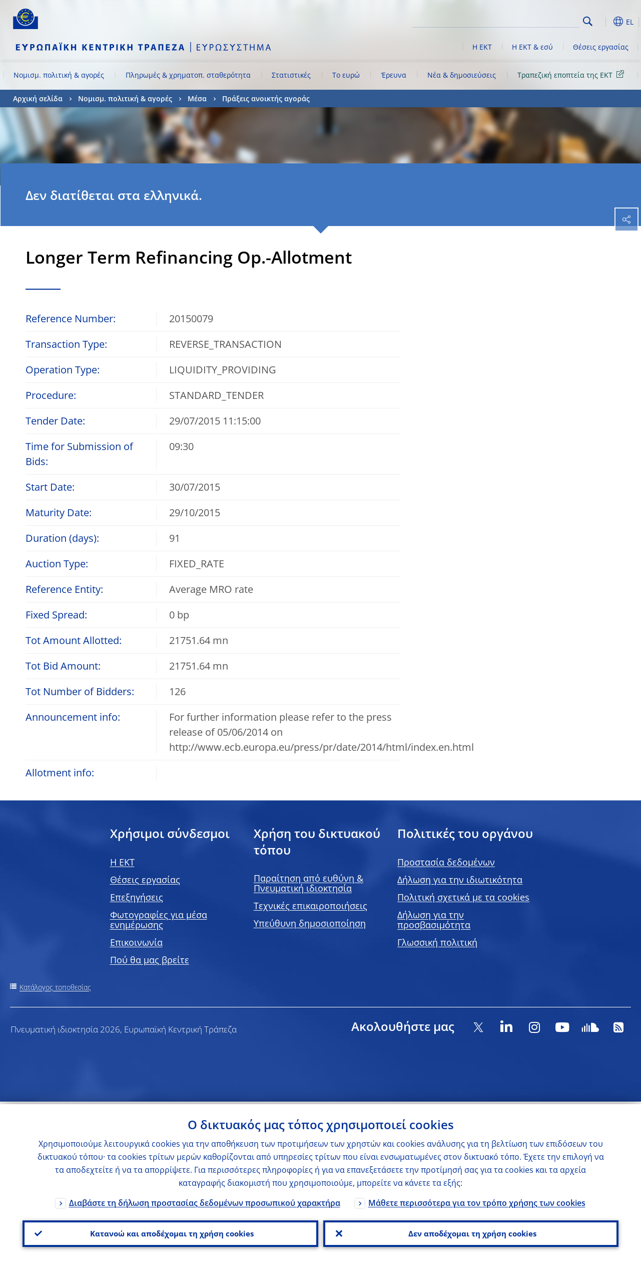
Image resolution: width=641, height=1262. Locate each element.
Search (587, 21)
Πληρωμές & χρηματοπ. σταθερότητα (188, 75)
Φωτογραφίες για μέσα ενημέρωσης (158, 920)
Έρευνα (393, 75)
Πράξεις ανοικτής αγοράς (266, 98)
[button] (603, 21)
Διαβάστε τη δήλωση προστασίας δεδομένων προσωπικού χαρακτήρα (204, 1200)
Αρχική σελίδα (38, 98)
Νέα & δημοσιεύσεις (461, 75)
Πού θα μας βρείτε (149, 960)
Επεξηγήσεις (136, 897)
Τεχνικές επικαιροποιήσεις (310, 906)
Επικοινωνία (136, 942)
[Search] (529, 20)
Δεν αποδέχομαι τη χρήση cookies (470, 1232)
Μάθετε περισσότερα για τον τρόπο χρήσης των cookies (476, 1200)
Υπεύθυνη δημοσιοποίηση (310, 923)
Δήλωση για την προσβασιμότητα (433, 920)
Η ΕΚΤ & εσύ (532, 47)
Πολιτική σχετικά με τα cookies (463, 897)
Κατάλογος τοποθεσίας (55, 987)
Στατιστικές (291, 75)
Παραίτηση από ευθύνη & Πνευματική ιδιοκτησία (308, 883)
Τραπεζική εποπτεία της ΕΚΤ (572, 74)
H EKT (122, 862)
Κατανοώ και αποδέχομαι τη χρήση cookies (170, 1232)
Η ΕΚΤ (482, 47)
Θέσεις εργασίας (600, 47)
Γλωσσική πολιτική (437, 942)
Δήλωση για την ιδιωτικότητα (459, 880)
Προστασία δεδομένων (446, 862)
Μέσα (197, 98)
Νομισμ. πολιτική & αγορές (59, 75)
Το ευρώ (346, 75)
